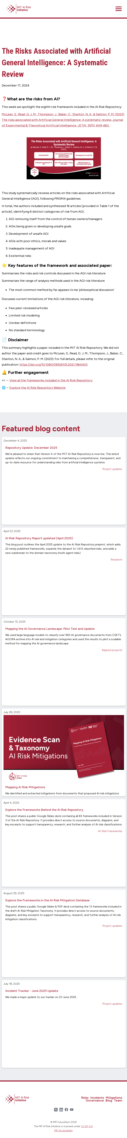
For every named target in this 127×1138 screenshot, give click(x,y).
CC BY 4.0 (87, 1126)
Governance (95, 1100)
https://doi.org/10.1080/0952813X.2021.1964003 (53, 364)
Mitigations (114, 1097)
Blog (109, 1100)
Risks (85, 1097)
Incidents (97, 1097)
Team (118, 1100)
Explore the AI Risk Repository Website (37, 388)
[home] (18, 9)
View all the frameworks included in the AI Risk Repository (51, 380)
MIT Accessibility (63, 1130)
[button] (118, 9)
